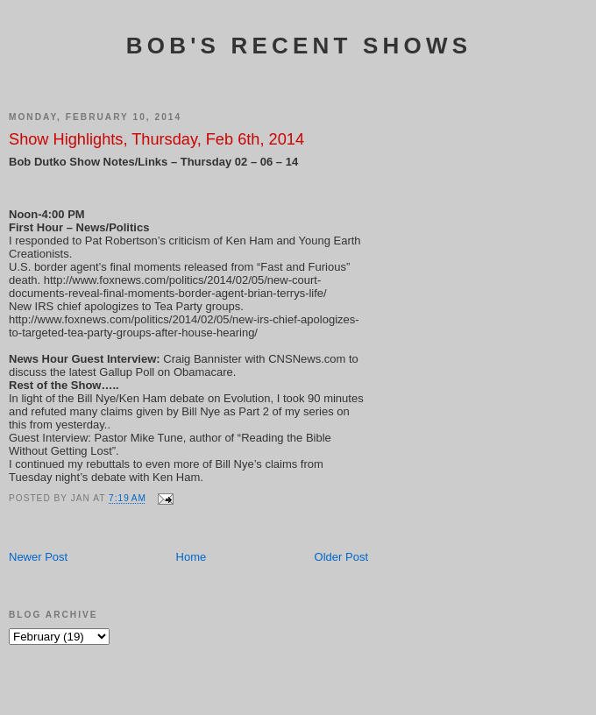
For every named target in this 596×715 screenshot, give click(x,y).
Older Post (341, 556)
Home (191, 556)
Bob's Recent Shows (299, 45)
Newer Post (38, 556)
